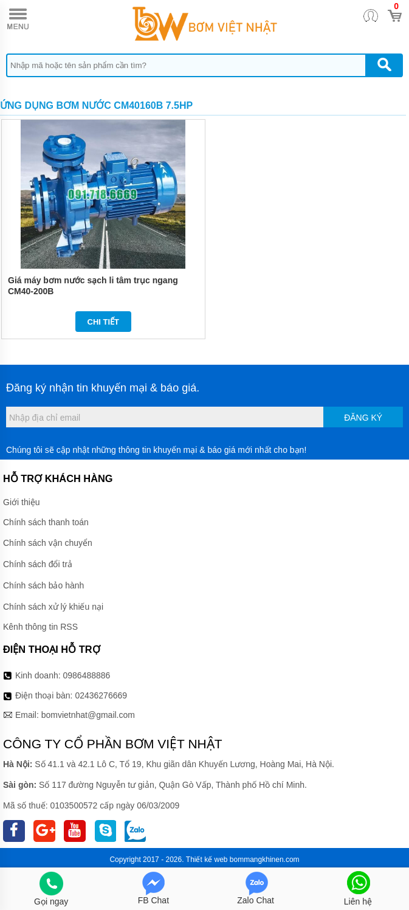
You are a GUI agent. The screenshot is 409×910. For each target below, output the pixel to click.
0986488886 (87, 675)
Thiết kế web (207, 859)
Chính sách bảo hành (43, 585)
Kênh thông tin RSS (40, 627)
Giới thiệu (21, 502)
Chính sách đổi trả (37, 564)
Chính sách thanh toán (46, 522)
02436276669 (101, 695)
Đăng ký (363, 417)
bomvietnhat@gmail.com (88, 715)
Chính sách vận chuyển (47, 543)
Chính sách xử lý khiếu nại (53, 607)
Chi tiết (104, 321)
